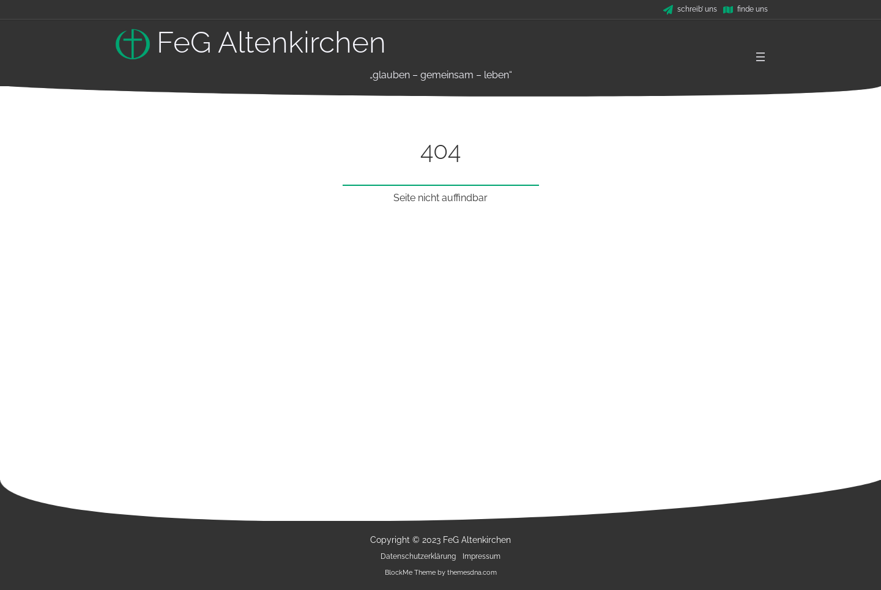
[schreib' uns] (690, 9)
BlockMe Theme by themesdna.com (441, 573)
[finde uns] (745, 9)
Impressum (481, 556)
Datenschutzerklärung (418, 556)
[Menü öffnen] (760, 57)
